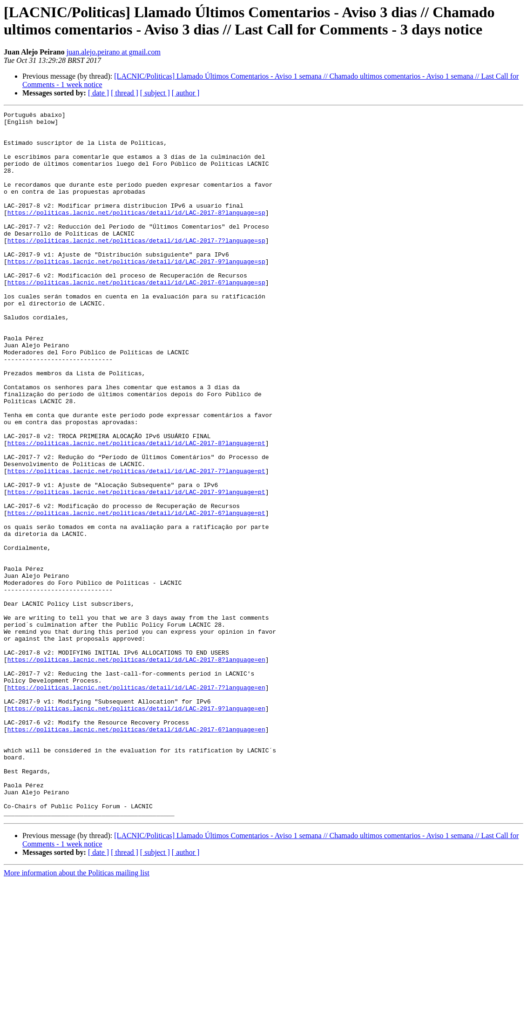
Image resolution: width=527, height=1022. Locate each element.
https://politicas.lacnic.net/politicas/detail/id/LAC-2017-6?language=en (136, 853)
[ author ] (186, 93)
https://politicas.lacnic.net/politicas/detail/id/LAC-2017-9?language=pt (136, 568)
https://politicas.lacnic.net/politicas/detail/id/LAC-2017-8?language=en (136, 769)
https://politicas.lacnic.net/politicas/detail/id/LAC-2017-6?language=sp (136, 317)
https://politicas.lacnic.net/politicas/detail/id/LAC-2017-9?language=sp (136, 292)
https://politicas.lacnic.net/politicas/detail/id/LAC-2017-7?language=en (136, 803)
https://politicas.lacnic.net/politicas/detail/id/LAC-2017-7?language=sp (136, 267)
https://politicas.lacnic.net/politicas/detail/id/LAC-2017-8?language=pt (136, 510)
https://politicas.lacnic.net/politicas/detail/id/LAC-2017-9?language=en (136, 828)
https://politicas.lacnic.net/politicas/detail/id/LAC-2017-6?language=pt (136, 593)
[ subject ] (155, 93)
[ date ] (98, 93)
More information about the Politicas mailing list (76, 1014)
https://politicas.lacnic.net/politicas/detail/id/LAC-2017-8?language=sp (136, 233)
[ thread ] (124, 93)
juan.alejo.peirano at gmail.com (114, 52)
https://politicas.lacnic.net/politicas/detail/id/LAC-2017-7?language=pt (136, 543)
